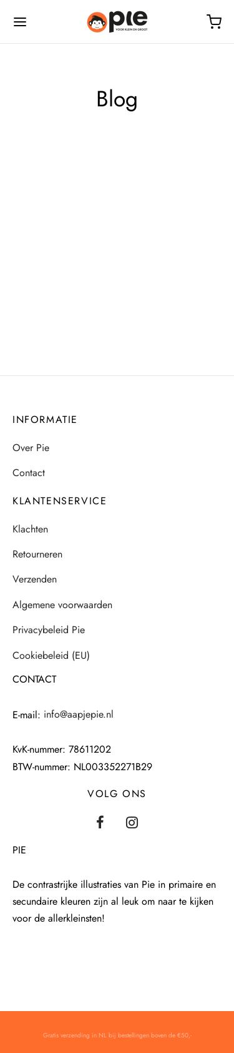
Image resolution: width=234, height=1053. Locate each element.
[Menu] (19, 22)
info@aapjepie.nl (79, 714)
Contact (28, 472)
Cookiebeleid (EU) (51, 655)
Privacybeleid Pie (48, 630)
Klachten (30, 529)
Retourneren (37, 554)
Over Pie (30, 447)
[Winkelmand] (214, 21)
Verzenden (34, 579)
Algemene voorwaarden (62, 605)
